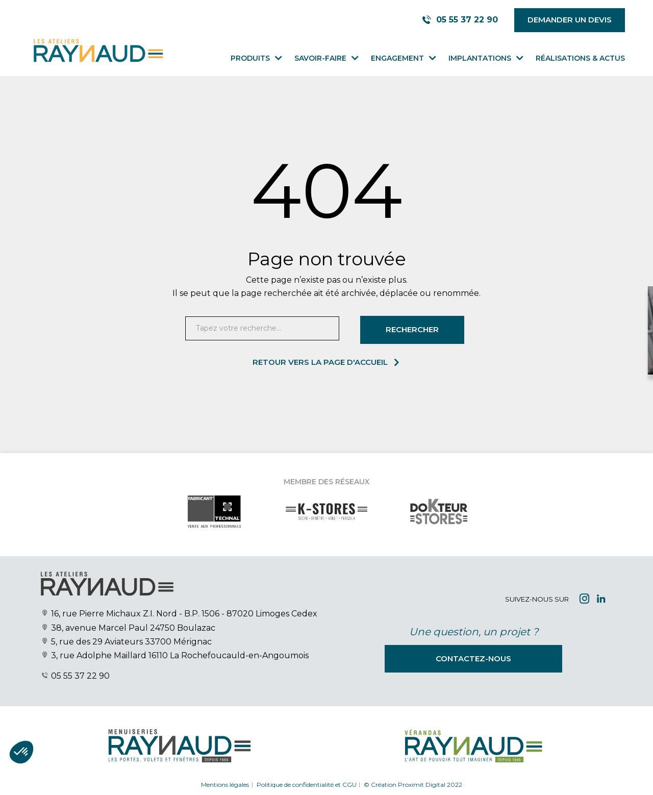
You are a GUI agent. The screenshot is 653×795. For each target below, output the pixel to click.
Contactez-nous (473, 658)
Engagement (397, 58)
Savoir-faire (320, 58)
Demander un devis (570, 19)
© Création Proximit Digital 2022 (413, 784)
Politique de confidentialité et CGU (307, 784)
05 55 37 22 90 (80, 676)
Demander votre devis (539, 348)
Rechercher (412, 329)
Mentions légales (225, 784)
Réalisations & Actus (580, 58)
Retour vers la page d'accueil (320, 362)
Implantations (479, 58)
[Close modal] (549, 305)
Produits (250, 58)
